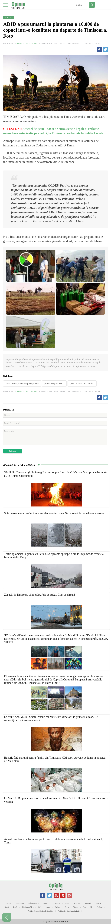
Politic (67, 903)
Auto (48, 907)
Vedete (75, 907)
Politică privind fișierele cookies (40, 911)
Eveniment (20, 903)
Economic (56, 903)
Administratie (33, 903)
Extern (98, 903)
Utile (40, 907)
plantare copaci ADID (54, 383)
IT (91, 907)
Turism (57, 907)
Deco (67, 907)
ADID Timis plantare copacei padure (22, 383)
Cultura (77, 903)
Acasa (8, 903)
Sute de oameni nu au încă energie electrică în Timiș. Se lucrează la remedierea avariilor (54, 513)
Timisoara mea (28, 907)
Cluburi (100, 907)
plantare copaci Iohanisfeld (82, 383)
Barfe (15, 907)
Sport (7, 907)
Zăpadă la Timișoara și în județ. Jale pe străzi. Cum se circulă (39, 594)
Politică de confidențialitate (68, 911)
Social (45, 903)
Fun (84, 907)
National (88, 903)
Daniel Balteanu (27, 43)
